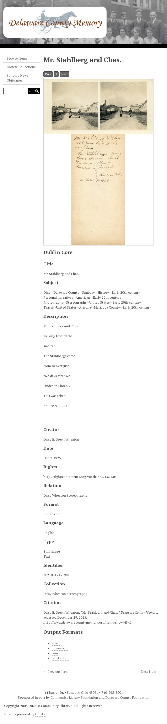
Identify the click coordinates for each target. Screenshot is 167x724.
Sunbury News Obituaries (17, 78)
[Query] (21, 91)
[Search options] (31, 91)
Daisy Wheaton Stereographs (65, 593)
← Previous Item (56, 671)
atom (56, 643)
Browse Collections (21, 67)
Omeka (40, 714)
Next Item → (150, 671)
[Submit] (37, 91)
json (55, 653)
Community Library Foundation (74, 697)
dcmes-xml (60, 648)
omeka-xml (60, 658)
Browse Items (17, 58)
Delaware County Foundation (127, 697)
